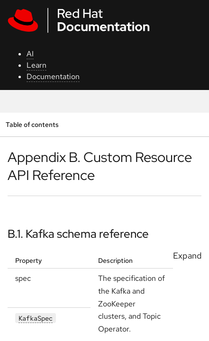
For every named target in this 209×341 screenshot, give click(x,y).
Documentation (53, 76)
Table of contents (32, 124)
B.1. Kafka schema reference (78, 233)
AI (30, 54)
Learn (36, 65)
